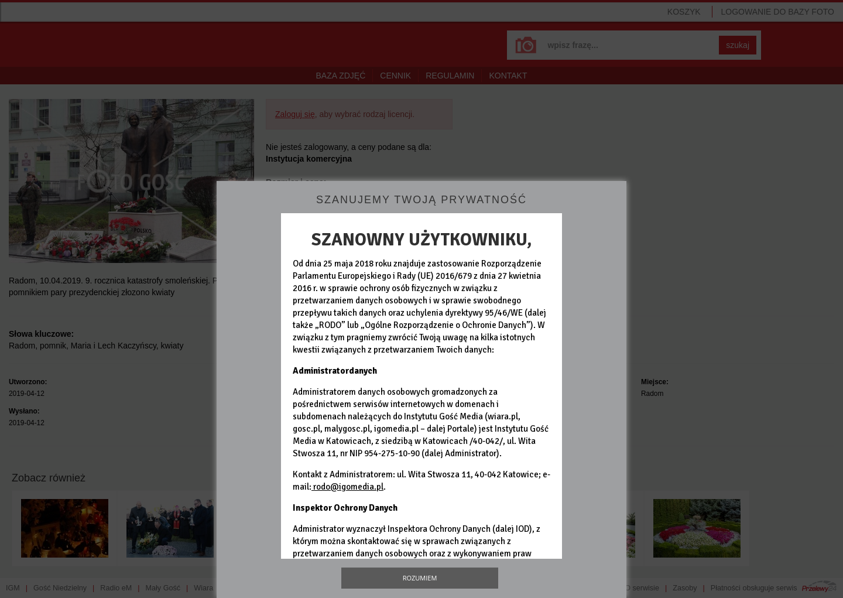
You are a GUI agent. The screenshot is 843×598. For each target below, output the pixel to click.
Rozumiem (420, 577)
